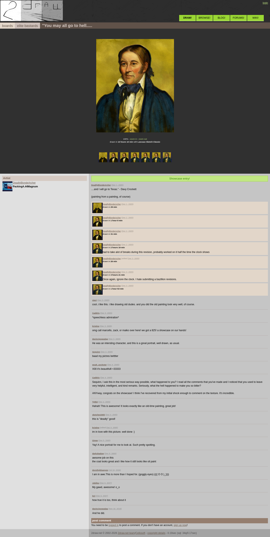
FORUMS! (238, 17)
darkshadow (98, 453)
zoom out (143, 139)
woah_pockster (99, 365)
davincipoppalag (100, 339)
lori (93, 496)
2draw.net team (126, 533)
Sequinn (96, 352)
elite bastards (27, 26)
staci (94, 300)
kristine (95, 326)
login (265, 2)
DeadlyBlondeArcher (24, 182)
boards (7, 26)
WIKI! (255, 17)
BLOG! (221, 17)
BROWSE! (204, 17)
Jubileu (95, 483)
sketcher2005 (98, 415)
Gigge (95, 440)
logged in (113, 525)
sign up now (180, 525)
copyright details (156, 533)
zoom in (133, 139)
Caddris (96, 313)
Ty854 (95, 402)
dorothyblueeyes (100, 470)
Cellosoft (140, 533)
